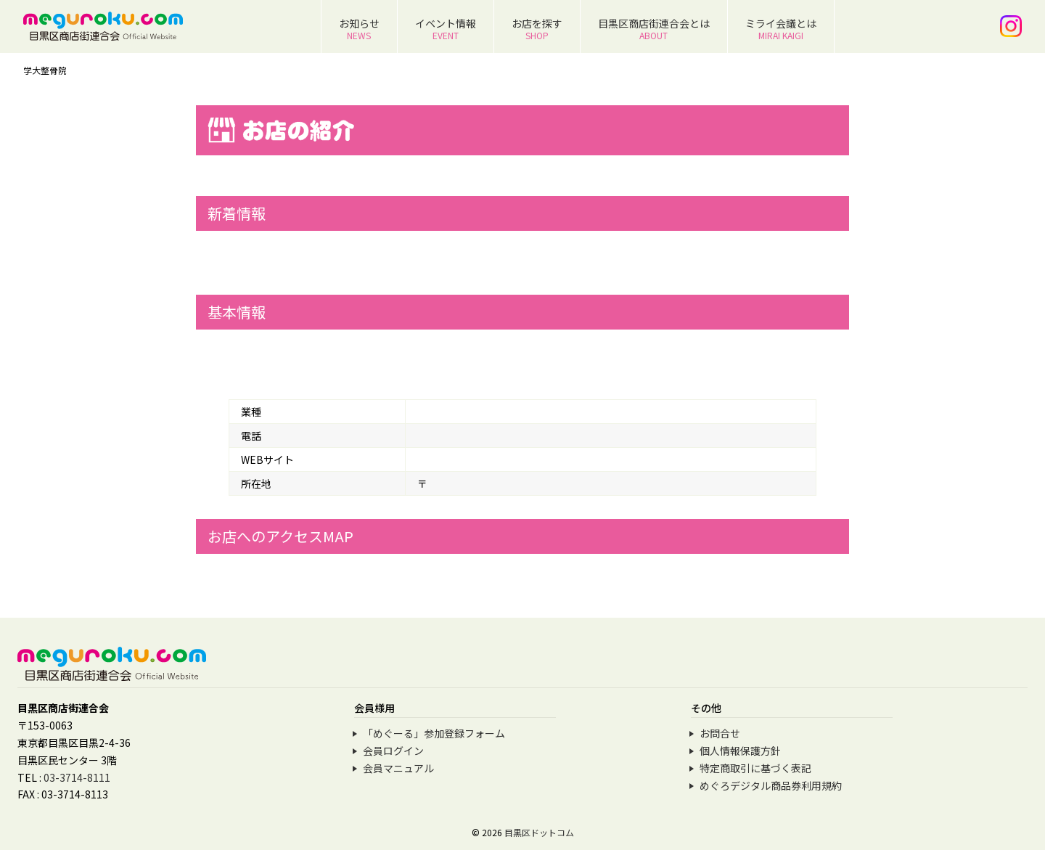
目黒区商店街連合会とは (654, 28)
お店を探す (537, 28)
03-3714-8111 (77, 777)
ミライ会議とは (780, 28)
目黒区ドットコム (539, 832)
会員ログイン (393, 750)
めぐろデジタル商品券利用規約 (771, 785)
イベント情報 (445, 28)
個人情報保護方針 (740, 750)
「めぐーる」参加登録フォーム (434, 733)
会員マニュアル (398, 768)
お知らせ (359, 28)
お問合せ (720, 733)
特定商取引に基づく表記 (755, 768)
